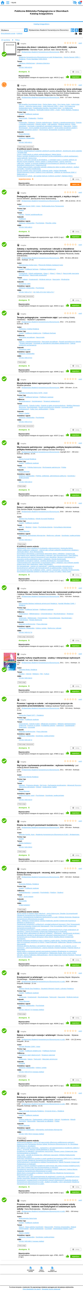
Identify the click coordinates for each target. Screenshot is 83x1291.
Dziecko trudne (34, 405)
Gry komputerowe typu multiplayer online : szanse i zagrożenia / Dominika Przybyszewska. (48, 570)
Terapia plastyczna (35, 620)
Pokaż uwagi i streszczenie (25, 146)
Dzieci (35, 527)
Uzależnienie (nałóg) (49, 787)
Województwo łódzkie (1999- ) (63, 1228)
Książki (21, 114)
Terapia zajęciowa (26, 343)
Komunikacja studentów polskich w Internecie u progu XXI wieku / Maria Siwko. (44, 571)
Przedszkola (23, 273)
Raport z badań (24, 413)
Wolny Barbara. (70, 110)
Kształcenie (65, 1119)
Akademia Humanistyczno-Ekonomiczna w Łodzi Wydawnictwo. (41, 57)
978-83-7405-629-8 (25, 67)
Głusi (20, 896)
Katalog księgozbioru (41, 24)
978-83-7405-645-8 (25, 482)
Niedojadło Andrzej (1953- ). (48, 110)
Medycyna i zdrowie (53, 535)
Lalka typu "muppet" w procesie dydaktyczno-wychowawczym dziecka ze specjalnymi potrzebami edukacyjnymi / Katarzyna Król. (46, 164)
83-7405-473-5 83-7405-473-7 (43, 292)
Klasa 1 (46, 273)
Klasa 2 (52, 273)
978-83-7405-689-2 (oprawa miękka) (31, 1241)
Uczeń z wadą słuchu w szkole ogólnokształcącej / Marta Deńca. (39, 154)
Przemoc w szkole (33, 725)
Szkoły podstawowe (35, 273)
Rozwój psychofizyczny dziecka (70, 341)
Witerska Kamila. (27, 834)
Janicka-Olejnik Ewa (29, 988)
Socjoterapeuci (37, 401)
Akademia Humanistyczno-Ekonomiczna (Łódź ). (58, 834)
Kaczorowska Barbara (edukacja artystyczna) (38, 603)
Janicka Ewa (27, 519)
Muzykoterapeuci (25, 401)
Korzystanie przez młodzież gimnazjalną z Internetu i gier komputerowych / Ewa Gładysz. (47, 555)
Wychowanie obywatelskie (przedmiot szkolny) (55, 130)
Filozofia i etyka (50, 223)
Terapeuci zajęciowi (48, 1055)
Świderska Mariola (28, 777)
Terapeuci (70, 614)
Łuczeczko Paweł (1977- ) (31, 715)
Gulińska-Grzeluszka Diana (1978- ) (33, 393)
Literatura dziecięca (43, 63)
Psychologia (40, 223)
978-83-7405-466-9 (25, 227)
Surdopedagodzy (25, 892)
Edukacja (31, 122)
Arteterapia (22, 618)
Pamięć (21, 214)
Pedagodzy (32, 118)
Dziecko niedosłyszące (44, 122)
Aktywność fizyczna (74, 785)
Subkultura (60, 725)
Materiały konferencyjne (27, 624)
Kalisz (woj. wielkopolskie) (39, 409)
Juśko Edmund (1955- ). (53, 106)
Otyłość (38, 787)
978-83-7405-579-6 (25, 358)
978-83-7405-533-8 (25, 800)
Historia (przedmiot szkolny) (28, 130)
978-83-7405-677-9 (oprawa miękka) (31, 1010)
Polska (52, 409)
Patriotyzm (22, 467)
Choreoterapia (42, 618)
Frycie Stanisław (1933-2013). (37, 59)
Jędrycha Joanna (34, 106)
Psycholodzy (44, 892)
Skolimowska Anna (53, 206)
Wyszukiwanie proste (8, 33)
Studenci (60, 892)
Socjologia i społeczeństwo (71, 535)
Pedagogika (23, 122)
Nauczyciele (23, 118)
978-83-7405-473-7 (25, 292)
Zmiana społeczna (25, 1119)
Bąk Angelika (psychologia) (30, 104)
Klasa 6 (21, 1227)
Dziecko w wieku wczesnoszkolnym (53, 405)
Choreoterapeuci (46, 614)
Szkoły (74, 126)
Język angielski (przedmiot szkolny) (41, 128)
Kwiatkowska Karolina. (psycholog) (47, 108)
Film (41, 674)
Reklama (36, 674)
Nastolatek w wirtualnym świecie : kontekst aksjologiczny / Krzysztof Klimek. (43, 561)
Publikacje (22, 219)
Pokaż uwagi (21, 362)
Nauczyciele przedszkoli (38, 275)
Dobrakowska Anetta (28, 265)
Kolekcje (19, 33)
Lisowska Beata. (28, 669)
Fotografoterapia (54, 618)
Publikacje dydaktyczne (48, 269)
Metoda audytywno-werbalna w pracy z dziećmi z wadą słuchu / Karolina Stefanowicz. (46, 940)
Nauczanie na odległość (45, 1121)
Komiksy (22, 674)
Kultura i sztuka (41, 628)
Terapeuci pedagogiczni (51, 401)
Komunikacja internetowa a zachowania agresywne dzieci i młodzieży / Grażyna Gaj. (46, 553)
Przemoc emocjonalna (62, 1227)
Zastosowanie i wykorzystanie (43, 1119)
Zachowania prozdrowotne (57, 785)
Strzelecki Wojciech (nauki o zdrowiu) (57, 988)
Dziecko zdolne (40, 124)
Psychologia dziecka (45, 527)
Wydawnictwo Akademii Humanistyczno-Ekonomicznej (40, 52)
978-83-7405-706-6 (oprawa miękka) (31, 1134)
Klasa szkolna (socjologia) (34, 1227)
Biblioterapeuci (34, 614)
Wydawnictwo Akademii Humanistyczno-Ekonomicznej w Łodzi (43, 981)
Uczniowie (31, 727)
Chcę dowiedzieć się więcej (32, 1289)
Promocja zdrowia (32, 785)
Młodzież (28, 527)
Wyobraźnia (65, 279)
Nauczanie (67, 126)
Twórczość (53, 997)
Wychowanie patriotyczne (51, 467)
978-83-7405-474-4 (25, 422)
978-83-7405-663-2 (25, 142)
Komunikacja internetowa (62, 527)
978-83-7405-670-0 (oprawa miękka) (31, 1072)
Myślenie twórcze (64, 124)
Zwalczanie (23, 727)
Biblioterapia (32, 618)
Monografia (23, 901)
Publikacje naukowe (32, 114)
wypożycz (75, 77)
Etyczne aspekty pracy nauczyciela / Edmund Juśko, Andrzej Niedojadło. (42, 170)
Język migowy (28, 896)
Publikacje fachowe (31, 269)
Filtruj (17, 40)
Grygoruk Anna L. (54, 1111)
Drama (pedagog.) (25, 843)
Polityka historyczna (34, 467)
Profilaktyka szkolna (48, 725)
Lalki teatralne (52, 124)
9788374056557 (24, 905)
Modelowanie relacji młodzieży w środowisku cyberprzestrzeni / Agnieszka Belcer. (45, 548)
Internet (21, 527)
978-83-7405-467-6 (25, 740)
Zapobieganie (69, 725)
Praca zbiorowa (24, 134)
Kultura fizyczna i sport (26, 795)
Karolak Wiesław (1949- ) (29, 1046)
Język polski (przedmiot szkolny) (66, 128)
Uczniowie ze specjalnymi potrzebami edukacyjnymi (51, 343)
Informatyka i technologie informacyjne (32, 535)
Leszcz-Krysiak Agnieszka (31, 1111)
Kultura (46, 674)
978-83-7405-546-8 (25, 678)
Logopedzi (35, 892)
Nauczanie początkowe (27, 337)
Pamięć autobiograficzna (33, 214)
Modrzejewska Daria (28, 1218)
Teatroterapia (23, 620)
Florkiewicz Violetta (29, 329)
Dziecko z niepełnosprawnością (64, 122)
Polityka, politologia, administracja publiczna (51, 476)
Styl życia (43, 785)
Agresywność (23, 405)
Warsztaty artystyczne (49, 1059)
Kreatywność (33, 279)
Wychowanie (23, 128)
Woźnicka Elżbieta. (29, 884)
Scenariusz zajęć (25, 284)
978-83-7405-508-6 (25, 847)
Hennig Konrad (27, 459)
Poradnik (22, 1063)
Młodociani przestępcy (48, 724)
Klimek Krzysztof (45, 519)
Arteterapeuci (23, 614)
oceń (80, 43)
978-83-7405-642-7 (25, 540)
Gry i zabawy (23, 279)
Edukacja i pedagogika (26, 138)
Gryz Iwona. (63, 104)
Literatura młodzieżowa (27, 63)
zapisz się (75, 184)
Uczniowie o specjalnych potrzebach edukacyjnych (44, 126)
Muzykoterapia (32, 407)
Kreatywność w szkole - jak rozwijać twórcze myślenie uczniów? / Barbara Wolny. (45, 176)
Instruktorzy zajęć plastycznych (29, 1055)
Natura (30, 1059)
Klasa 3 (59, 273)
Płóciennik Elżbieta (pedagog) (50, 265)
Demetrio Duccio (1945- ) (30, 206)
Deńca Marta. (50, 104)
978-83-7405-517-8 (25, 632)
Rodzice (40, 118)
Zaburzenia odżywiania (27, 787)
